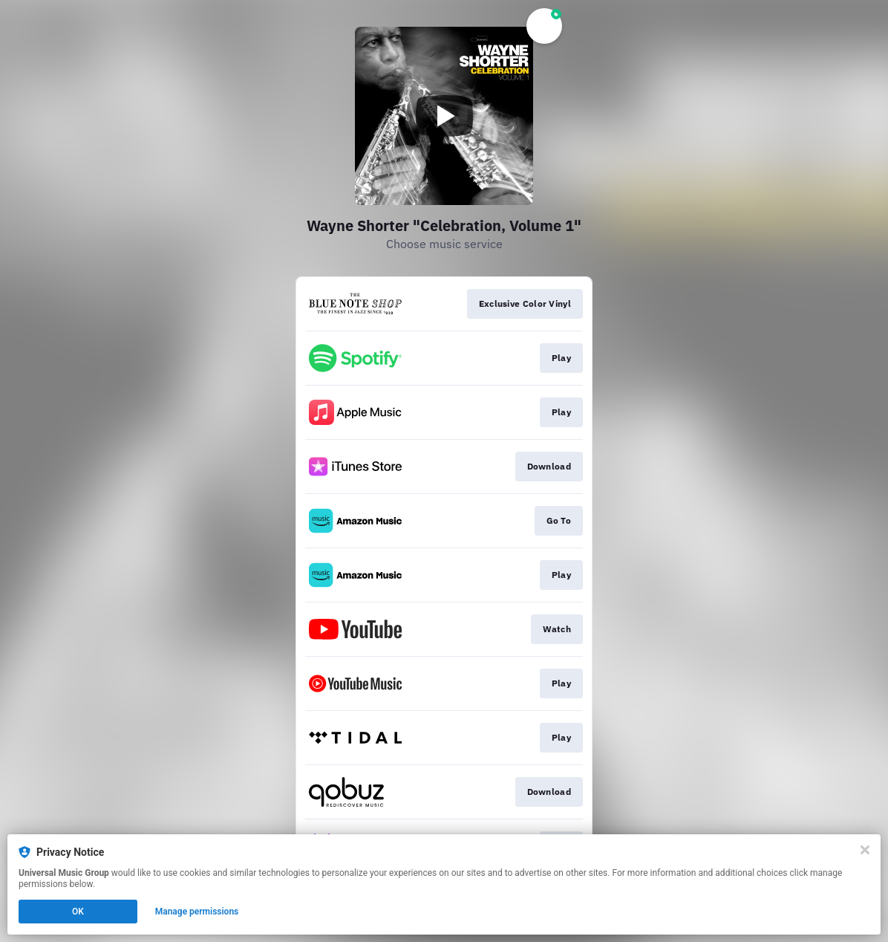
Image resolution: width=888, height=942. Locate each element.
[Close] (865, 850)
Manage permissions (197, 911)
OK (78, 911)
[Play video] (444, 116)
